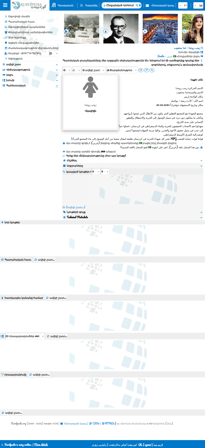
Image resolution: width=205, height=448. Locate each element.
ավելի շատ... (44, 259)
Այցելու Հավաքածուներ (21, 42)
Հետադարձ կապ (162, 5)
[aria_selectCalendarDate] (53, 53)
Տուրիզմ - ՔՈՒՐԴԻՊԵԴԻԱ (22, 53)
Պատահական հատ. (19, 21)
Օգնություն (13, 58)
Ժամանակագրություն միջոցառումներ (31, 48)
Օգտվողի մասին (17, 16)
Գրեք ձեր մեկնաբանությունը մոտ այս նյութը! (94, 155)
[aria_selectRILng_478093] (105, 171)
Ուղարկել (91, 5)
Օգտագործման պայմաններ (24, 27)
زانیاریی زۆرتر (99, 445)
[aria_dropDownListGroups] (24, 336)
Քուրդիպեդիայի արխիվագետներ (28, 32)
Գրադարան (65, 5)
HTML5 (109, 423)
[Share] (66, 70)
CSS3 (96, 423)
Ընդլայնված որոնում (120, 5)
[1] (72, 139)
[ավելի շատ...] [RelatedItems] (75, 207)
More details (41, 445)
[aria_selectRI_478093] (96, 171)
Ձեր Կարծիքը (15, 37)
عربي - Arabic (165, 56)
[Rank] (76, 70)
